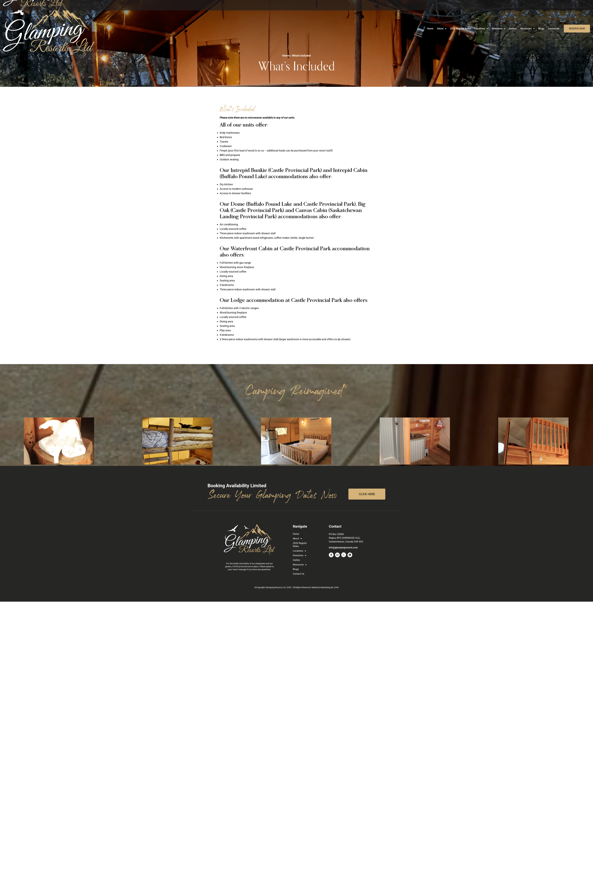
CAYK (336, 587)
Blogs (541, 28)
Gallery (513, 28)
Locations (481, 28)
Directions (498, 28)
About (441, 28)
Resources (527, 28)
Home (430, 28)
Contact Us (553, 28)
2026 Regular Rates (460, 28)
